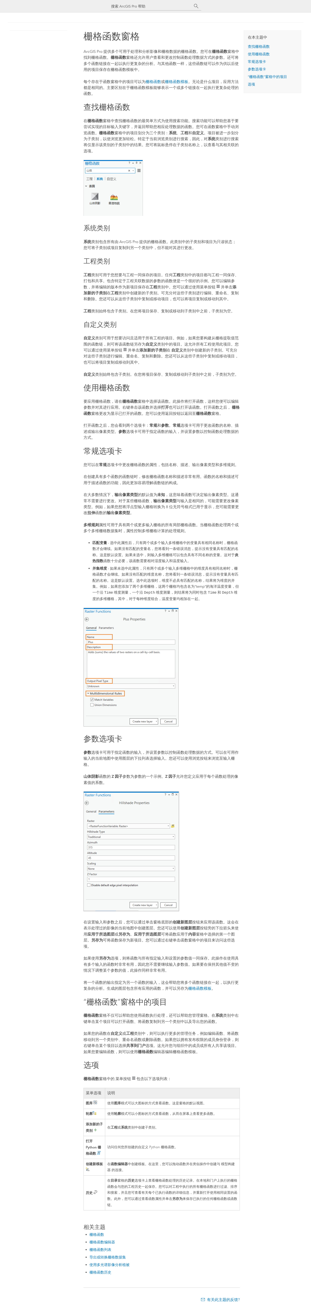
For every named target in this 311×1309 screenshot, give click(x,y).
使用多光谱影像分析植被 (109, 1265)
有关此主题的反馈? (223, 1299)
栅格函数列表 (100, 1249)
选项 (251, 84)
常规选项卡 (257, 61)
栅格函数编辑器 (102, 1242)
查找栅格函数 (259, 46)
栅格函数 (153, 81)
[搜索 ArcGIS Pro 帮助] (151, 6)
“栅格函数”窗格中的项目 (267, 77)
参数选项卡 (257, 69)
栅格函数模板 (176, 81)
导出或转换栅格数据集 (107, 1257)
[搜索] (196, 6)
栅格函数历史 (100, 1272)
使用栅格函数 (259, 54)
